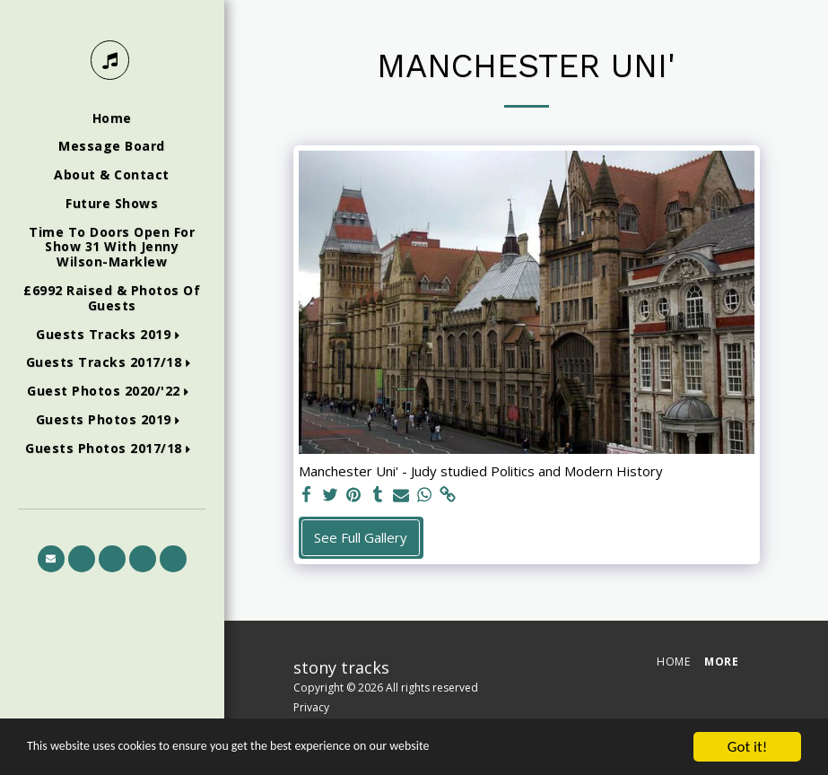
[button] (111, 335)
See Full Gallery (360, 537)
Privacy (311, 707)
